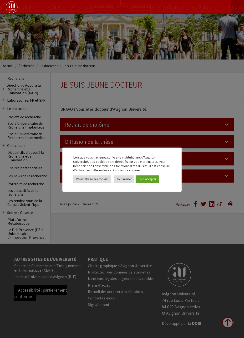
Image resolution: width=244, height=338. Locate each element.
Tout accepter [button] (147, 179)
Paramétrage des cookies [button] (92, 179)
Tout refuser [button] (124, 179)
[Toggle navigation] (237, 7)
